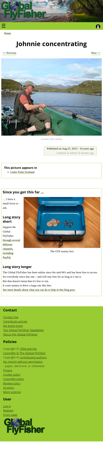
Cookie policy (11, 374)
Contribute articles (15, 321)
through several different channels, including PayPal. (11, 249)
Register (8, 410)
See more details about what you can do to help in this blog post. (39, 289)
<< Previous (9, 52)
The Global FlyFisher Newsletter (23, 330)
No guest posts (13, 326)
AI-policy (8, 388)
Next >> (95, 52)
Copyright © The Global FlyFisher (24, 353)
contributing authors (33, 357)
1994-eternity (28, 349)
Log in (7, 406)
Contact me (10, 317)
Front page (10, 415)
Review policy (11, 383)
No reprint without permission (23, 362)
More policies (12, 392)
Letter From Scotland (22, 172)
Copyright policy (13, 379)
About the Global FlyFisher (20, 334)
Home (7, 33)
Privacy (7, 370)
